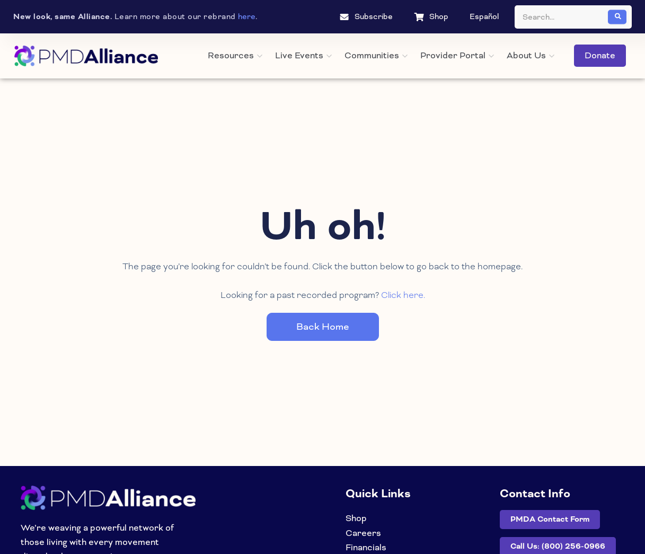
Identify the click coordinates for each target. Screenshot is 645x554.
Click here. (403, 295)
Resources (235, 55)
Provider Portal (457, 55)
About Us (530, 55)
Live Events (303, 55)
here (246, 16)
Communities (376, 55)
